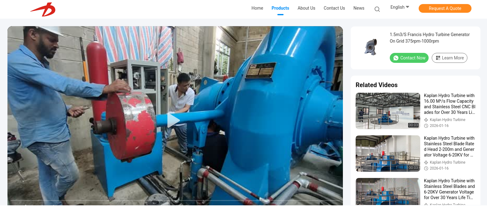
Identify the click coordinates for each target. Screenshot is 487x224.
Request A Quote (445, 8)
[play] (175, 120)
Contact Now (409, 58)
